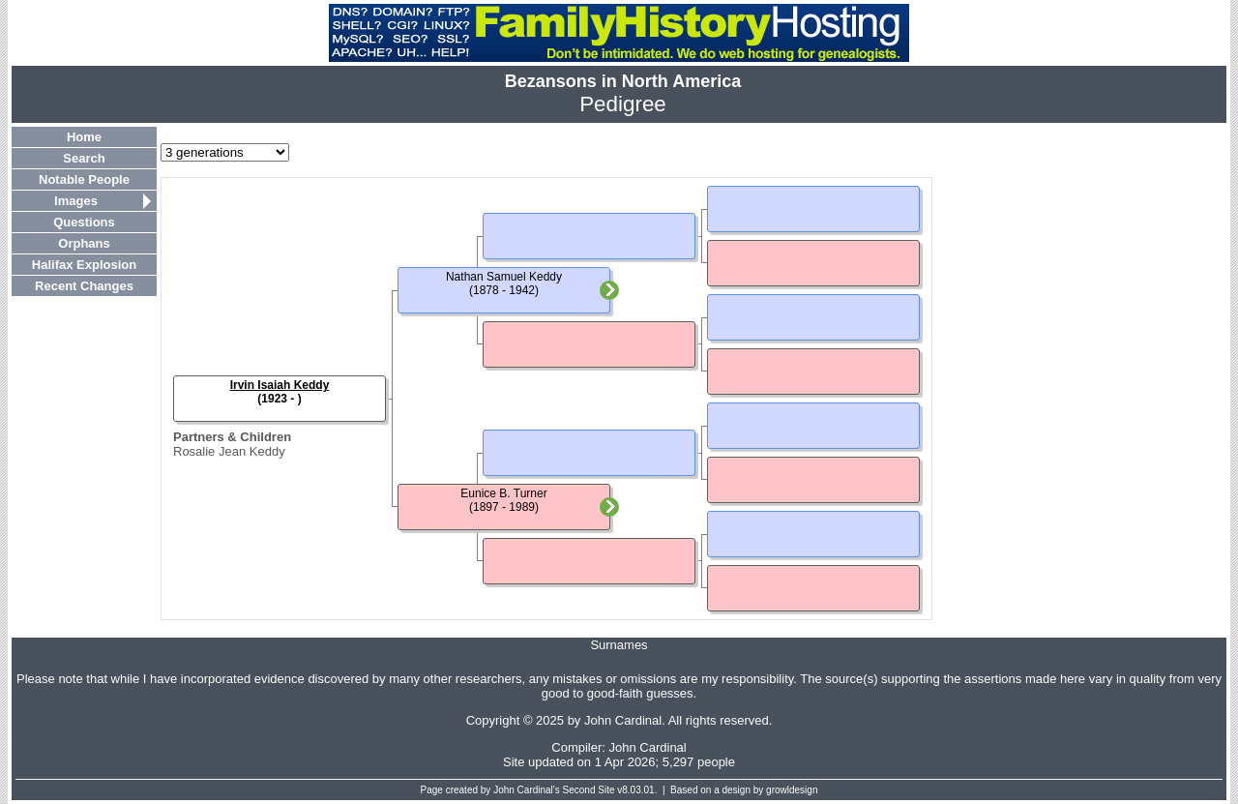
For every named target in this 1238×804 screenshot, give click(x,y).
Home (84, 137)
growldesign (791, 790)
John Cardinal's (526, 790)
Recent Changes (84, 286)
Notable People (84, 179)
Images (76, 201)
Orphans (83, 243)
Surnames (618, 645)
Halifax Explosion (84, 264)
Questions (84, 222)
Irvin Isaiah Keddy (280, 385)
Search (83, 158)
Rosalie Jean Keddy (229, 451)
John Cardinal (648, 747)
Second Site (589, 790)
